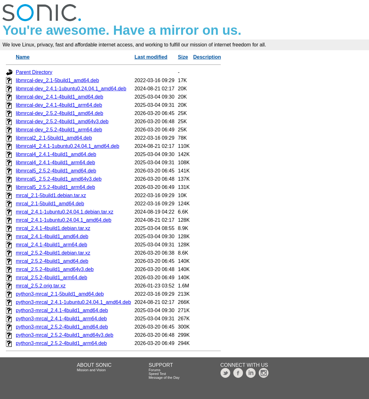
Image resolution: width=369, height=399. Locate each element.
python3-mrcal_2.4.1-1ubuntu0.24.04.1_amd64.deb (73, 302)
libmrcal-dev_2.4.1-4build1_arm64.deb (59, 105)
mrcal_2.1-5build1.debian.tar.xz (51, 195)
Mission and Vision (91, 370)
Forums (154, 370)
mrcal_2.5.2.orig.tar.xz (40, 285)
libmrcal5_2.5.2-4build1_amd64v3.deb (58, 179)
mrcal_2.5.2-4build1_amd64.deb (52, 261)
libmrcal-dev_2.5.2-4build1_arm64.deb (59, 129)
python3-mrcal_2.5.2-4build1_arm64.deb (61, 343)
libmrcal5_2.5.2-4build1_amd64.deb (56, 170)
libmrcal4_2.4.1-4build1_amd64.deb (56, 154)
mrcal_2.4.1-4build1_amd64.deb (52, 236)
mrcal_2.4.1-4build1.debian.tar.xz (53, 228)
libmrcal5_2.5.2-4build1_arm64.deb (55, 187)
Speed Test (157, 374)
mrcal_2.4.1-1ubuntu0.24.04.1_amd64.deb (63, 220)
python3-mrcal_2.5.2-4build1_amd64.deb (62, 326)
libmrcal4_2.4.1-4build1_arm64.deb (55, 162)
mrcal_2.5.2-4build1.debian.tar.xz (53, 253)
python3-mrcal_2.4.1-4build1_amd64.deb (62, 310)
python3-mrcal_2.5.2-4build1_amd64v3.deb (64, 335)
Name (23, 57)
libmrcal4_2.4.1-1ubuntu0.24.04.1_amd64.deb (67, 146)
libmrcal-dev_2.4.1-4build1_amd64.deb (59, 97)
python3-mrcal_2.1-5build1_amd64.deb (60, 294)
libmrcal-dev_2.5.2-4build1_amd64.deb (59, 113)
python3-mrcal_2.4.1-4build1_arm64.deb (61, 318)
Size (183, 57)
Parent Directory (34, 72)
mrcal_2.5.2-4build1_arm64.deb (51, 277)
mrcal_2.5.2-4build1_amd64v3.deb (55, 269)
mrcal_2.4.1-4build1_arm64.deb (51, 244)
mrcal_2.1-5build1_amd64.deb (50, 203)
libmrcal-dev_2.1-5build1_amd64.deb (57, 80)
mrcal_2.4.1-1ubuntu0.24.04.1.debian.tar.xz (64, 212)
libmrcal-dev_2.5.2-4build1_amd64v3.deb (62, 121)
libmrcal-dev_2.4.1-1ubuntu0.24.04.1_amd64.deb (71, 88)
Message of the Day (163, 377)
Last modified (151, 57)
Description (207, 57)
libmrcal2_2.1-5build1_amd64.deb (54, 138)
